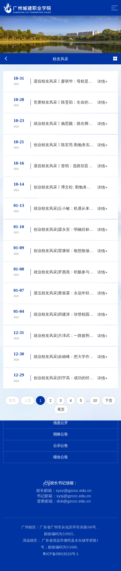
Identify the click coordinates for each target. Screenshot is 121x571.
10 (95, 400)
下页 (108, 400)
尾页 (61, 409)
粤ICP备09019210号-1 (60, 546)
